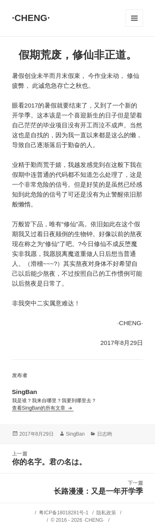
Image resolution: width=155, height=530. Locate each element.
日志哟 (104, 434)
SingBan (75, 434)
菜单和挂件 (134, 18)
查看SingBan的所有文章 (39, 408)
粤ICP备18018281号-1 (63, 513)
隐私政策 (106, 513)
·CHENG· (31, 18)
